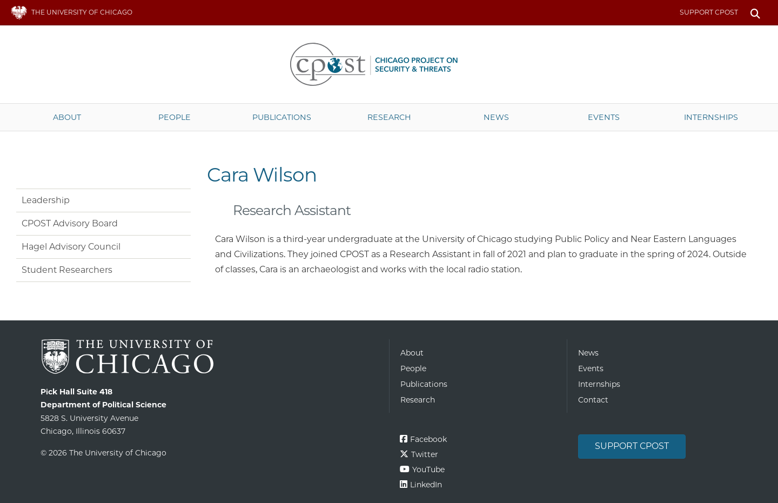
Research (389, 117)
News (496, 117)
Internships (711, 117)
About (67, 117)
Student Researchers (67, 270)
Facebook (428, 439)
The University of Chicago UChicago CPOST (389, 64)
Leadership (46, 200)
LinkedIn (426, 484)
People (174, 117)
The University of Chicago (211, 356)
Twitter (424, 454)
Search (755, 13)
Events (604, 117)
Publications (281, 117)
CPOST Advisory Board (70, 223)
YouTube (428, 469)
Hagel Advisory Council (71, 247)
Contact (593, 400)
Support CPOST (709, 12)
